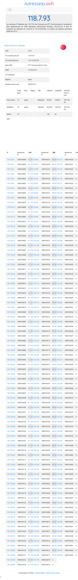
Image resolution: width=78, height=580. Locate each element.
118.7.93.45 (11, 374)
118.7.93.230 (57, 436)
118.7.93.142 (34, 426)
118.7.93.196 (57, 274)
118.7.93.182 (57, 207)
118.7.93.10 (11, 207)
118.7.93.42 (11, 360)
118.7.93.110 (34, 274)
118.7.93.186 (57, 226)
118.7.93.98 (34, 217)
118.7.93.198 (57, 283)
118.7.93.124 (34, 341)
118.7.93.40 (11, 350)
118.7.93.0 (10, 160)
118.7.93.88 (34, 169)
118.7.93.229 (57, 431)
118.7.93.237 (57, 469)
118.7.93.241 (57, 488)
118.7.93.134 (34, 388)
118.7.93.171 (34, 565)
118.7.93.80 (11, 541)
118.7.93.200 (57, 293)
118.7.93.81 (11, 546)
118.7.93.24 (11, 274)
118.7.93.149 (34, 460)
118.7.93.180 (57, 198)
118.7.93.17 (11, 241)
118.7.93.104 (34, 245)
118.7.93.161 (34, 517)
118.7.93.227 (57, 422)
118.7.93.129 (34, 364)
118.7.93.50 (11, 398)
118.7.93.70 (11, 493)
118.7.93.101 (34, 231)
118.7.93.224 (57, 407)
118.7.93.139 (34, 412)
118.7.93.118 (34, 312)
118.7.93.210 (57, 341)
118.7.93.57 (11, 431)
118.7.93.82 (11, 550)
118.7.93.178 (57, 188)
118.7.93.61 (11, 450)
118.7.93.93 (34, 193)
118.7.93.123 (34, 336)
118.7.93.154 (34, 484)
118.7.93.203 (57, 307)
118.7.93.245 (57, 507)
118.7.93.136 (34, 398)
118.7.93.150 (34, 465)
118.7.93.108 (34, 264)
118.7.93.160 (34, 512)
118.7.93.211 (57, 345)
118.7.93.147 (34, 450)
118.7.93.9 (10, 202)
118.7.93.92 (34, 188)
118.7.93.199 (57, 288)
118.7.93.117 (34, 307)
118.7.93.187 (57, 231)
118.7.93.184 (57, 217)
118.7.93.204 (57, 312)
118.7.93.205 (57, 317)
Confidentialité (40, 573)
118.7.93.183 (57, 212)
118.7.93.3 (10, 174)
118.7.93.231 (57, 441)
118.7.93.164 (34, 531)
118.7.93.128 (34, 360)
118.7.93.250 (57, 531)
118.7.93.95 (34, 202)
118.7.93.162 (34, 522)
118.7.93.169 (34, 555)
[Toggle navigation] (10, 10)
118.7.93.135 (34, 393)
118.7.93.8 (10, 198)
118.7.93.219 (57, 384)
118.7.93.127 (34, 355)
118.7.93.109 (34, 269)
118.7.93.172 (57, 160)
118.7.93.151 (34, 469)
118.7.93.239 (57, 479)
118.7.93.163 (34, 526)
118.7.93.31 (11, 307)
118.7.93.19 (11, 250)
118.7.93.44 (11, 369)
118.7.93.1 (10, 164)
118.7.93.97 (34, 212)
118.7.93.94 (34, 198)
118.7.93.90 (34, 179)
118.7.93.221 (57, 393)
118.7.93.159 (34, 507)
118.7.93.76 (11, 522)
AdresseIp (34, 3)
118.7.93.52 (11, 407)
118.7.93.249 (57, 526)
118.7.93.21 (11, 260)
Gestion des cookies (53, 573)
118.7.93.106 (34, 255)
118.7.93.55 (11, 422)
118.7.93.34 (11, 322)
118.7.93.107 (34, 260)
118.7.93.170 (34, 560)
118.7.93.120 (34, 322)
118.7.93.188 (57, 236)
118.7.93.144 (34, 436)
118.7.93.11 (11, 212)
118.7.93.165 (34, 536)
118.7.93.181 (57, 202)
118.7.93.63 (11, 460)
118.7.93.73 (11, 507)
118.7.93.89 (34, 174)
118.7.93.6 (10, 188)
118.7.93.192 (57, 255)
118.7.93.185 (57, 222)
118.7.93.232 (57, 445)
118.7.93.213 (57, 355)
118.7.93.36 (11, 331)
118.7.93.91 (34, 183)
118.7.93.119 (34, 317)
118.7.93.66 (11, 474)
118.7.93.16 (11, 236)
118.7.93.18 (11, 245)
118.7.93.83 (11, 555)
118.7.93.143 (34, 431)
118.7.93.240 (57, 484)
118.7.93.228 (57, 426)
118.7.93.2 (10, 169)
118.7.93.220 (57, 388)
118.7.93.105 (34, 250)
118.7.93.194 (57, 264)
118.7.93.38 (11, 341)
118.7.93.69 (11, 488)
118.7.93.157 (34, 498)
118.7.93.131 (34, 374)
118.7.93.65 (11, 469)
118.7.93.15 (11, 231)
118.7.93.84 (11, 560)
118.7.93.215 (57, 364)
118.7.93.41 (11, 355)
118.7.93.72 (11, 503)
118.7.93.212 (57, 350)
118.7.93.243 (57, 498)
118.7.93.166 (34, 541)
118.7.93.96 (34, 207)
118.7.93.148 (34, 455)
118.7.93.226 (57, 417)
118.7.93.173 (57, 164)
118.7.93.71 (11, 498)
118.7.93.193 (57, 260)
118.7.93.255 (57, 555)
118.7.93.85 (11, 565)
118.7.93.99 (34, 222)
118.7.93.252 (57, 541)
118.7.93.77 (11, 526)
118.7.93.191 (57, 250)
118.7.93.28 (11, 293)
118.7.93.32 (11, 312)
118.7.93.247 (57, 517)
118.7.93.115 (34, 298)
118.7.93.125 (34, 345)
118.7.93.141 (34, 422)
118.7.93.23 (11, 269)
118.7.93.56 (11, 426)
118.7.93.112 (34, 283)
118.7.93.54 (11, 417)
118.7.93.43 (11, 364)
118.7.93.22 (11, 264)
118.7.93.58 (11, 436)
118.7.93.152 (34, 474)
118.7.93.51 (11, 403)
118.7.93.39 (11, 345)
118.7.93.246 (57, 512)
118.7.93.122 (34, 331)
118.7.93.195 (57, 269)
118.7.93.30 (11, 303)
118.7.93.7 (10, 193)
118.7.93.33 (11, 317)
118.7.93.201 (57, 298)
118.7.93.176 (57, 179)
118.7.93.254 (57, 550)
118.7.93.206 (57, 322)
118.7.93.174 (57, 169)
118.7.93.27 (11, 288)
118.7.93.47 (11, 384)
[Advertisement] (39, 39)
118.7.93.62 (11, 455)
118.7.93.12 (11, 217)
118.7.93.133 (34, 384)
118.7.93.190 (57, 245)
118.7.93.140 (34, 417)
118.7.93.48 (11, 388)
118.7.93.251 (57, 536)
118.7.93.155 (34, 488)
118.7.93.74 (11, 512)
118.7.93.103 (34, 241)
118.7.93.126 (34, 350)
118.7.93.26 (11, 283)
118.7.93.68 (11, 484)
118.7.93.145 (34, 441)
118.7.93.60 (11, 445)
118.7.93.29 (11, 298)
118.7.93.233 (57, 450)
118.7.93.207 (57, 326)
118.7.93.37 (11, 336)
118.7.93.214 (57, 360)
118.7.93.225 (57, 412)
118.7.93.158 (34, 503)
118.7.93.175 (57, 174)
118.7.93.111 (34, 279)
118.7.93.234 (57, 455)
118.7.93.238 (57, 474)
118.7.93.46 (11, 379)
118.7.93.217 (57, 374)
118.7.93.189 (57, 241)
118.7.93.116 (34, 303)
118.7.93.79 (11, 536)
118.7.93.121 (34, 326)
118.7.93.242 (57, 493)
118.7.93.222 (57, 398)
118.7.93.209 (57, 336)
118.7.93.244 (57, 503)
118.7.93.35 (11, 326)
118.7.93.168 (34, 550)
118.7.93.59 (11, 441)
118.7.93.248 (57, 522)
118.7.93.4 (10, 179)
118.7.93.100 (34, 226)
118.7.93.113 (34, 288)
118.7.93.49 (11, 393)
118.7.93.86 (34, 160)
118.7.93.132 (34, 379)
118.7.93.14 (11, 226)
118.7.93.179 (57, 193)
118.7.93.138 (34, 407)
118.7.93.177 (57, 183)
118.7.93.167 (34, 546)
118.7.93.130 (34, 369)
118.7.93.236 (57, 465)
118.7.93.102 (34, 236)
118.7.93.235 (57, 460)
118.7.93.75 (11, 517)
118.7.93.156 (34, 493)
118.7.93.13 (11, 222)
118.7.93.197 (57, 279)
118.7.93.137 (34, 403)
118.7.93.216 (57, 369)
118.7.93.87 (34, 164)
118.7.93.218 (57, 379)
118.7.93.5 (10, 183)
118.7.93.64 (11, 465)
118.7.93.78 (11, 531)
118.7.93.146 (34, 445)
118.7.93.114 (34, 293)
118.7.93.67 (11, 479)
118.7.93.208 (57, 331)
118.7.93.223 (57, 403)
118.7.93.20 (11, 255)
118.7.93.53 (11, 412)
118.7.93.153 (34, 479)
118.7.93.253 (57, 546)
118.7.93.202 (57, 303)
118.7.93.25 (11, 279)
